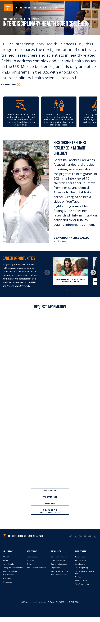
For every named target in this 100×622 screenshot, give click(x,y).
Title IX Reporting (81, 568)
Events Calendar (8, 564)
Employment (55, 568)
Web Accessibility (81, 581)
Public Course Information (36, 568)
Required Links (80, 561)
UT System (79, 577)
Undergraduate (32, 557)
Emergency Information (59, 564)
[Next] (93, 272)
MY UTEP (6, 557)
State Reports (80, 564)
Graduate (30, 561)
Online (29, 564)
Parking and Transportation (13, 568)
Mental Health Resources (60, 571)
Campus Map (7, 582)
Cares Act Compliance (59, 557)
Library (5, 561)
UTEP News (7, 578)
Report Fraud (80, 557)
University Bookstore (10, 571)
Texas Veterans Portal (59, 575)
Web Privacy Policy (82, 584)
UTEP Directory (8, 575)
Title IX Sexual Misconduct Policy (84, 572)
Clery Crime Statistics (58, 561)
